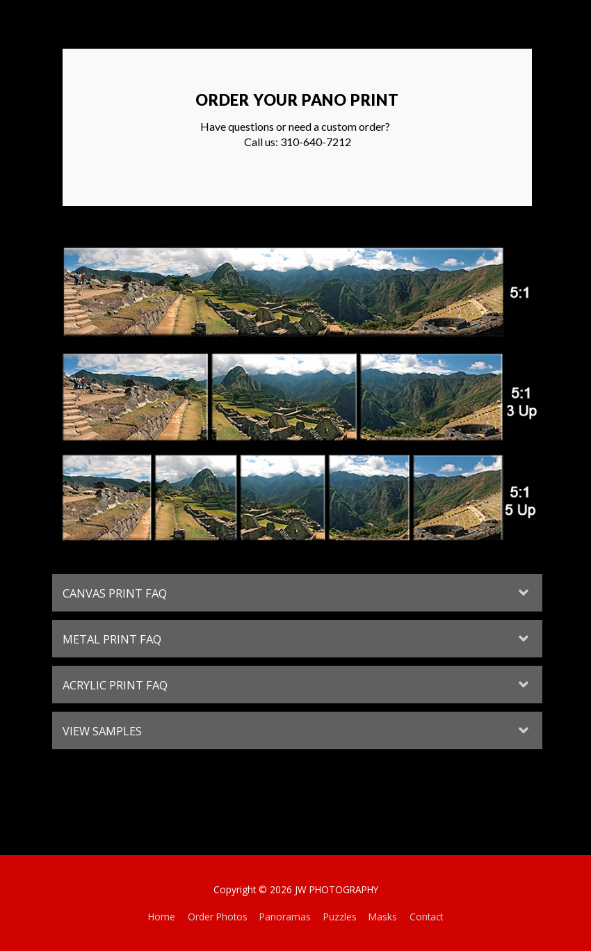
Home (161, 916)
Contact (426, 916)
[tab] (297, 593)
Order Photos (218, 916)
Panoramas (285, 916)
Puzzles (340, 916)
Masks (383, 916)
